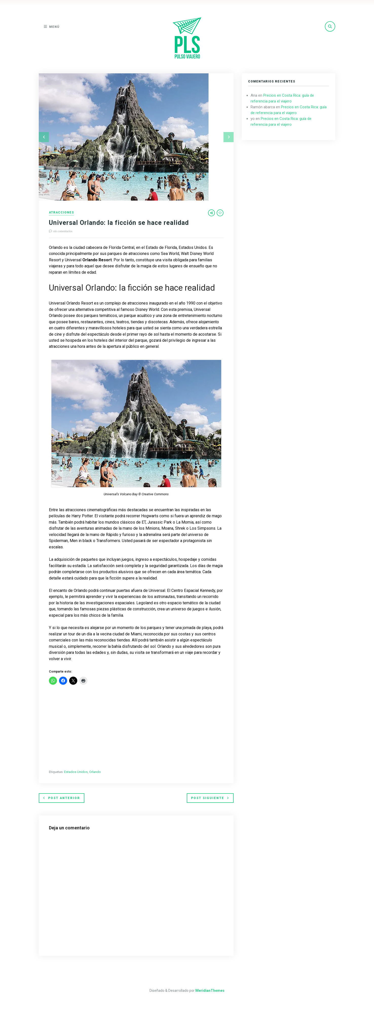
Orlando (95, 772)
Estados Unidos (76, 772)
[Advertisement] (136, 727)
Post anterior (61, 798)
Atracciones (61, 212)
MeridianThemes (210, 990)
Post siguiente (210, 798)
